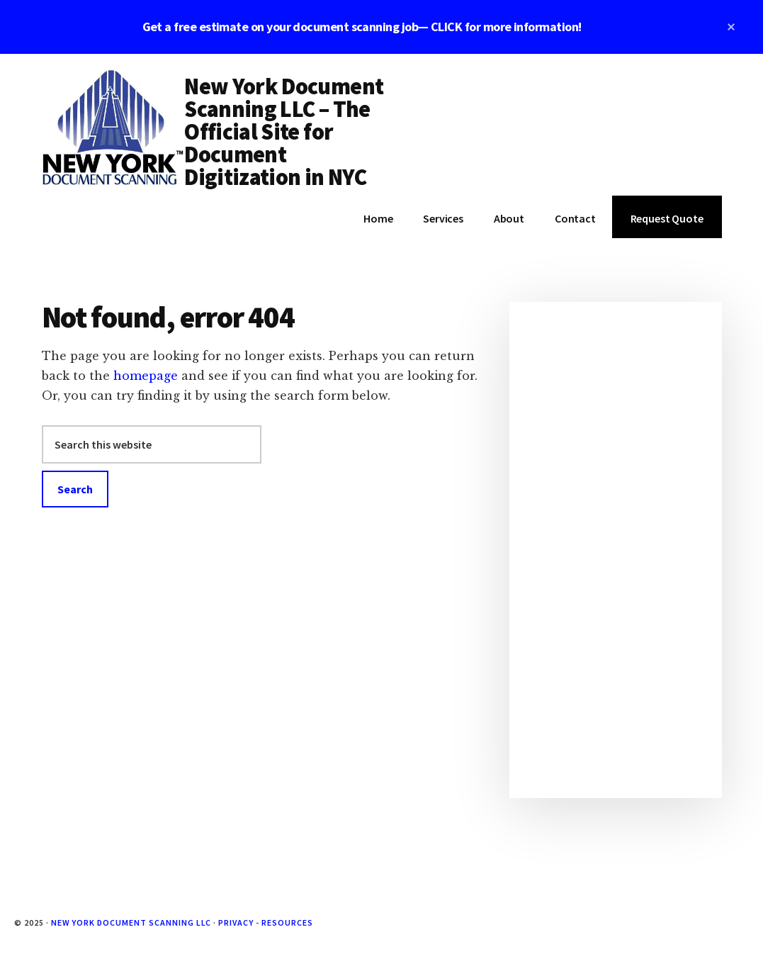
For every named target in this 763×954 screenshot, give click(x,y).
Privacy (236, 922)
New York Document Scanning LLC (131, 922)
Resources (287, 922)
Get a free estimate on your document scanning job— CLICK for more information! (362, 26)
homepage (145, 376)
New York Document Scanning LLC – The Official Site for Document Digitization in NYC (283, 131)
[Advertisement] (615, 550)
